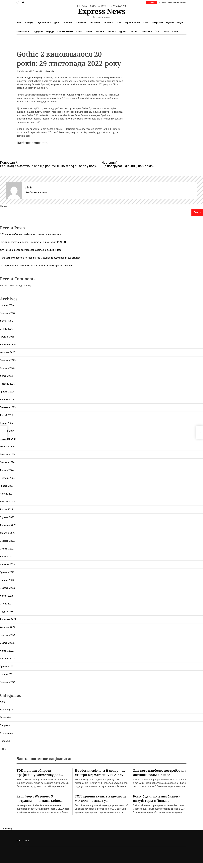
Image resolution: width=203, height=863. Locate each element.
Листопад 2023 (8, 525)
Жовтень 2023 (7, 533)
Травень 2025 (7, 391)
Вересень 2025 (8, 360)
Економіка (81, 22)
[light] (23, 2)
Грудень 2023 (7, 517)
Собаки (89, 31)
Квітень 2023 (7, 580)
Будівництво (44, 22)
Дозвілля (67, 22)
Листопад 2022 (8, 619)
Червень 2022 (7, 658)
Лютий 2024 (6, 509)
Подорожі (38, 31)
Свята (166, 31)
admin (51, 71)
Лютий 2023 (6, 595)
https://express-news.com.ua (36, 192)
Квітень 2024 (7, 493)
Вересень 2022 (8, 635)
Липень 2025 (7, 376)
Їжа (157, 31)
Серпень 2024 (7, 462)
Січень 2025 (6, 423)
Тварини (100, 31)
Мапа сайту (6, 828)
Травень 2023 (7, 572)
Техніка (112, 31)
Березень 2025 (8, 407)
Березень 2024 (8, 501)
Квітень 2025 (7, 399)
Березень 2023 (8, 588)
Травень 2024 (7, 486)
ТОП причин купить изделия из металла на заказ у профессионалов (36, 265)
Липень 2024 (7, 470)
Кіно (118, 22)
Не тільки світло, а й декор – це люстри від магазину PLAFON (33, 242)
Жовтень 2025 (7, 352)
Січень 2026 (6, 328)
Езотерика (147, 31)
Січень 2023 (6, 603)
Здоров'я (5, 725)
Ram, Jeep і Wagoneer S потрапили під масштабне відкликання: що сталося (40, 257)
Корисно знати (132, 22)
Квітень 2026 (7, 305)
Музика (170, 22)
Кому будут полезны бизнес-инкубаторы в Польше (156, 798)
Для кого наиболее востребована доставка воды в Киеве (30, 250)
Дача (56, 22)
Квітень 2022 (7, 674)
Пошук (3, 206)
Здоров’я (108, 22)
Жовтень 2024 (7, 446)
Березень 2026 (8, 313)
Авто (19, 22)
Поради (50, 31)
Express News (101, 11)
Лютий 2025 (6, 415)
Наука (180, 22)
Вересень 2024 (8, 454)
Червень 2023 (7, 564)
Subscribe (151, 2)
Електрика (95, 22)
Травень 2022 (7, 666)
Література (157, 22)
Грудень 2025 (7, 336)
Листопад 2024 (8, 438)
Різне (175, 31)
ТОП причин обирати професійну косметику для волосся (30, 234)
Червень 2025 (7, 383)
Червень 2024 (7, 478)
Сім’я (79, 31)
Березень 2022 (8, 682)
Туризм (122, 31)
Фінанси (134, 31)
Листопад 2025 (8, 344)
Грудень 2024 (7, 431)
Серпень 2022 (7, 643)
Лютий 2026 (6, 321)
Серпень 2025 (7, 368)
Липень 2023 (7, 556)
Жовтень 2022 (7, 627)
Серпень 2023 (7, 548)
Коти (145, 22)
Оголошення (23, 31)
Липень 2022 (7, 650)
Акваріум (29, 22)
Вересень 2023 (8, 540)
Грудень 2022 (7, 611)
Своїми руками (65, 31)
